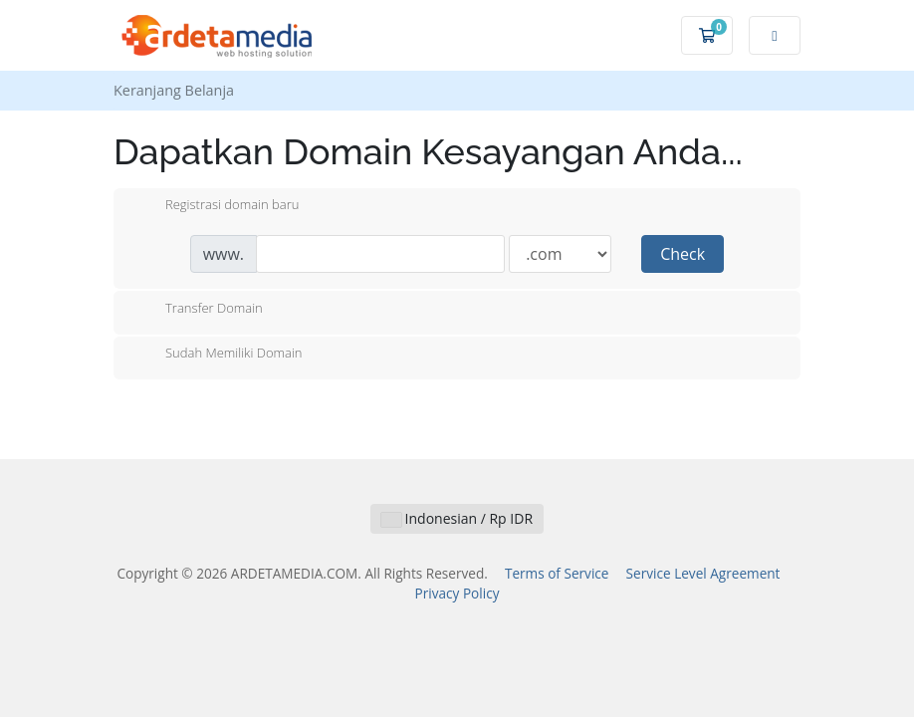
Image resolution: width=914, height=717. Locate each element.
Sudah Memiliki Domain (218, 354)
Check (682, 254)
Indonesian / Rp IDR (457, 518)
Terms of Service (557, 573)
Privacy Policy (457, 593)
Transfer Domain (198, 310)
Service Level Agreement (703, 573)
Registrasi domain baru (216, 206)
